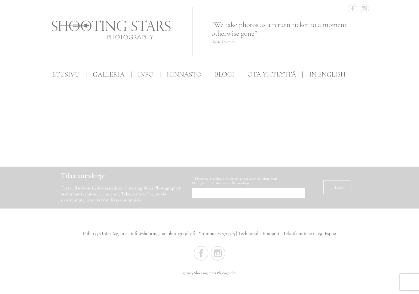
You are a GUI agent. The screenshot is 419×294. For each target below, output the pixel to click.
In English (327, 75)
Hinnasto (184, 75)
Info (146, 75)
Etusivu (66, 75)
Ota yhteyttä (271, 75)
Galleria (109, 75)
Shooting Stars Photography (113, 30)
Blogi (224, 75)
